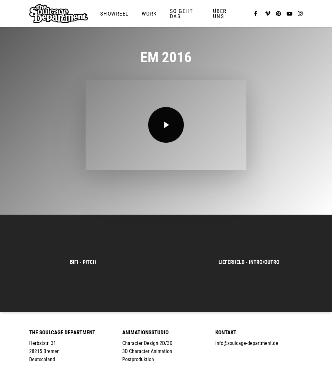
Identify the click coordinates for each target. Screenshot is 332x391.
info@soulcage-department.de (246, 343)
